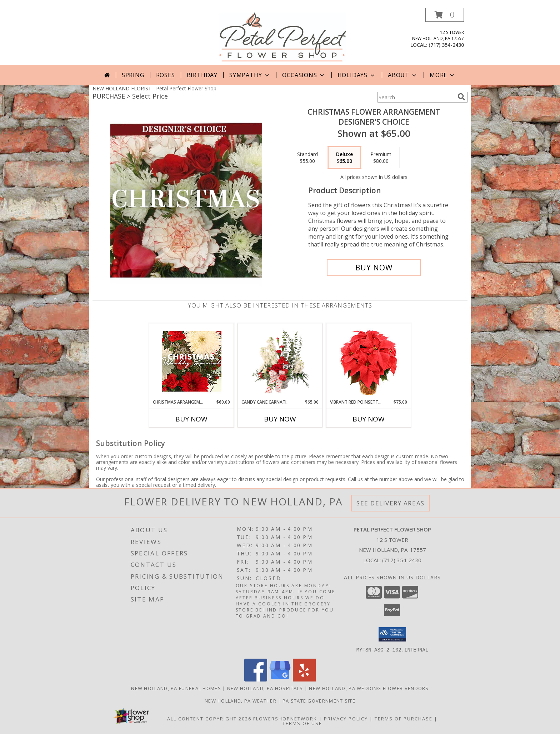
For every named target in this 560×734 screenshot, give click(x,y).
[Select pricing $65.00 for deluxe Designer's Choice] (344, 157)
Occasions (303, 75)
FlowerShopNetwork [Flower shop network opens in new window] (285, 718)
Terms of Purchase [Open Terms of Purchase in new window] (403, 718)
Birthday (202, 75)
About (403, 75)
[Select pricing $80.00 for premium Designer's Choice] (381, 157)
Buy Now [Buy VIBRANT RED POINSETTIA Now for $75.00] (368, 419)
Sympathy (249, 75)
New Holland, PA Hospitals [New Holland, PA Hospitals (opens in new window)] (265, 688)
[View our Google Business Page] (280, 679)
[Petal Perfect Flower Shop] (283, 36)
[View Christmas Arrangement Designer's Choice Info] (191, 361)
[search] (461, 97)
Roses (165, 75)
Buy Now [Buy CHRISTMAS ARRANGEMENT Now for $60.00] (191, 419)
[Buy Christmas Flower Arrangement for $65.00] (374, 267)
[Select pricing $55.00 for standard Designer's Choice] (307, 157)
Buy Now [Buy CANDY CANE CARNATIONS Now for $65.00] (280, 419)
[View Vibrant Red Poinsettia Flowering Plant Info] (369, 361)
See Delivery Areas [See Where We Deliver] (390, 503)
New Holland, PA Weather (240, 700)
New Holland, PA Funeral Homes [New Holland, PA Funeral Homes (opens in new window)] (176, 688)
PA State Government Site (318, 700)
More (443, 75)
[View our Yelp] (304, 679)
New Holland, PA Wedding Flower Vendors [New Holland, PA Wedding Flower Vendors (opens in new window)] (369, 688)
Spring (133, 75)
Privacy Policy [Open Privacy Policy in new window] (346, 718)
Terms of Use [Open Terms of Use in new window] (302, 723)
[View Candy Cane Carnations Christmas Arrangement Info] (280, 361)
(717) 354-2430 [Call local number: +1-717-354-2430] (446, 44)
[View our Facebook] (255, 679)
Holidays (357, 75)
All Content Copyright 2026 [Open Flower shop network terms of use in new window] (209, 718)
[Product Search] (416, 97)
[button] (444, 15)
